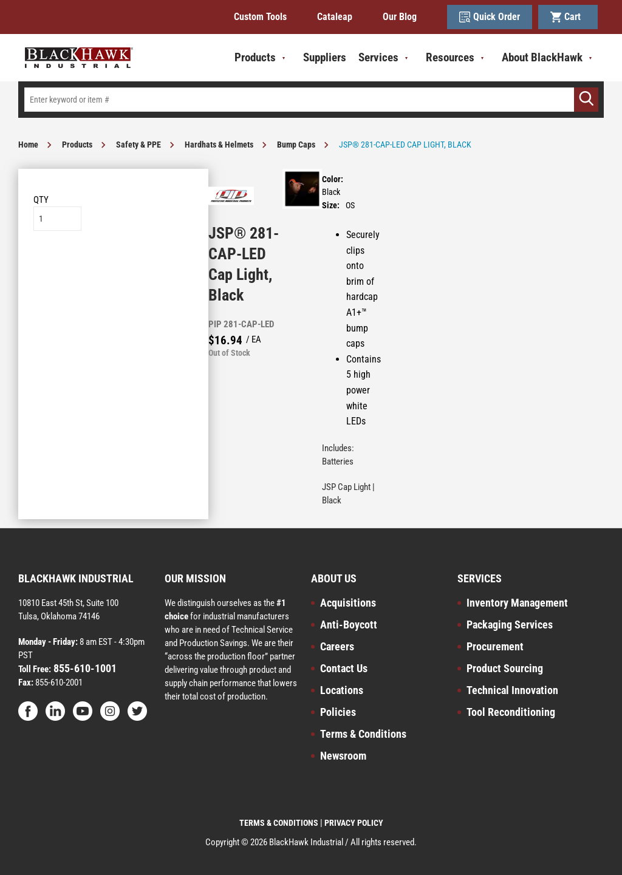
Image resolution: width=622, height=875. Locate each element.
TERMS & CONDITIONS (278, 823)
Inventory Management (517, 602)
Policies (338, 712)
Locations (341, 690)
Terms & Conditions (363, 733)
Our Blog (400, 16)
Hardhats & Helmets (219, 144)
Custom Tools (260, 16)
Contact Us (343, 668)
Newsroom (343, 755)
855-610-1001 (84, 668)
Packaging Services (509, 624)
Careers (337, 646)
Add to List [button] (113, 267)
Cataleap (334, 16)
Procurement (495, 646)
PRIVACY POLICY (353, 823)
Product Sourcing (504, 668)
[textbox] (311, 99)
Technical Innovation (512, 690)
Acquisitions (348, 602)
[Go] (586, 99)
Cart (568, 17)
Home (28, 144)
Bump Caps (296, 144)
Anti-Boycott (348, 624)
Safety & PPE (138, 144)
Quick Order (489, 17)
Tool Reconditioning (510, 712)
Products (77, 144)
